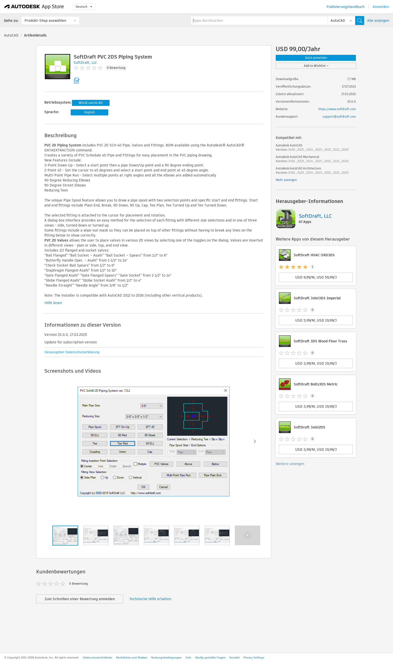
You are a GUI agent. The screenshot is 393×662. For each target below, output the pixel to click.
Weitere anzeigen (290, 463)
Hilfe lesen (53, 302)
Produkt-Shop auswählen (45, 20)
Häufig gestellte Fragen (210, 657)
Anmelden (381, 6)
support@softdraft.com (339, 116)
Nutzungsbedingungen (166, 657)
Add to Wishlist (316, 66)
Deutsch (84, 7)
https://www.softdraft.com (337, 109)
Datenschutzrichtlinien (97, 657)
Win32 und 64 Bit (91, 103)
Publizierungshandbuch (345, 6)
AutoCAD (11, 35)
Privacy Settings (253, 657)
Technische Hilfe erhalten (150, 598)
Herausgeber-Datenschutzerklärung (72, 352)
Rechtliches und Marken (131, 657)
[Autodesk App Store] (34, 7)
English (89, 112)
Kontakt (234, 657)
